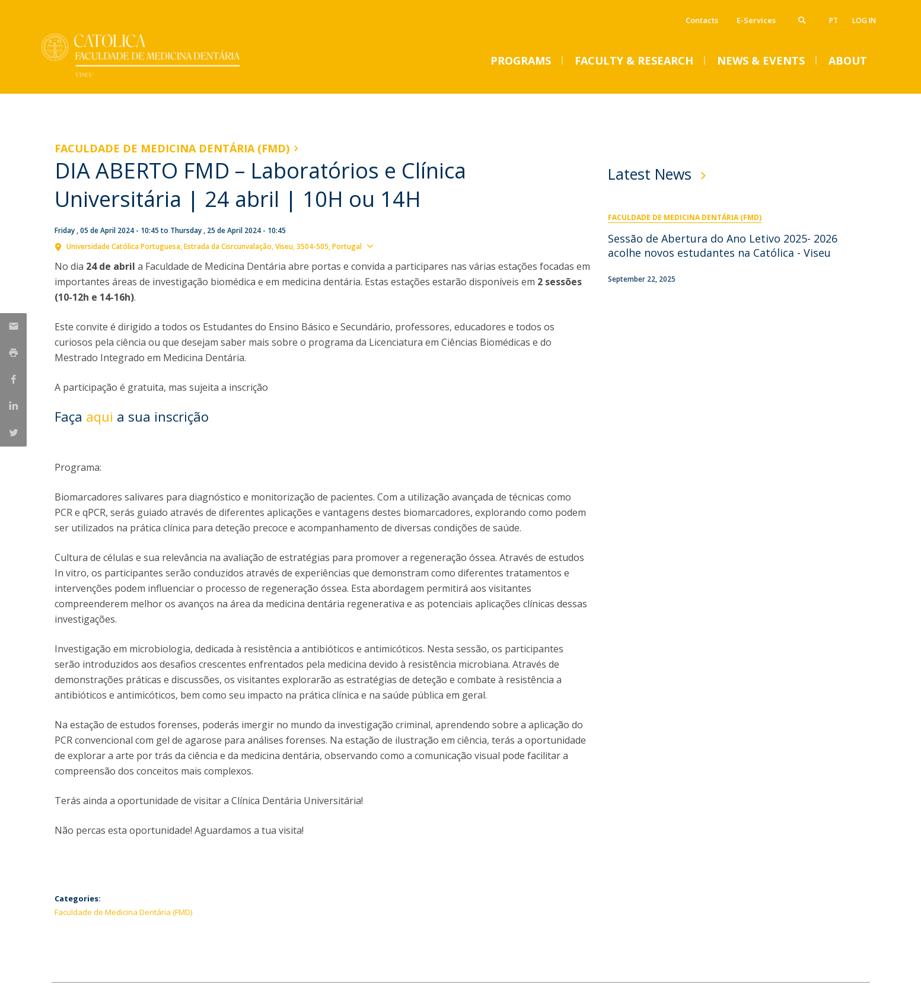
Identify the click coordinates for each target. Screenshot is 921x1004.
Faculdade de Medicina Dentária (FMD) (172, 148)
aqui (99, 416)
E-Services (756, 20)
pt (833, 20)
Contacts (702, 20)
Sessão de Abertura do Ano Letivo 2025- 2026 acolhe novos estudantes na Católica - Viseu (722, 245)
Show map (399, 245)
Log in (864, 20)
